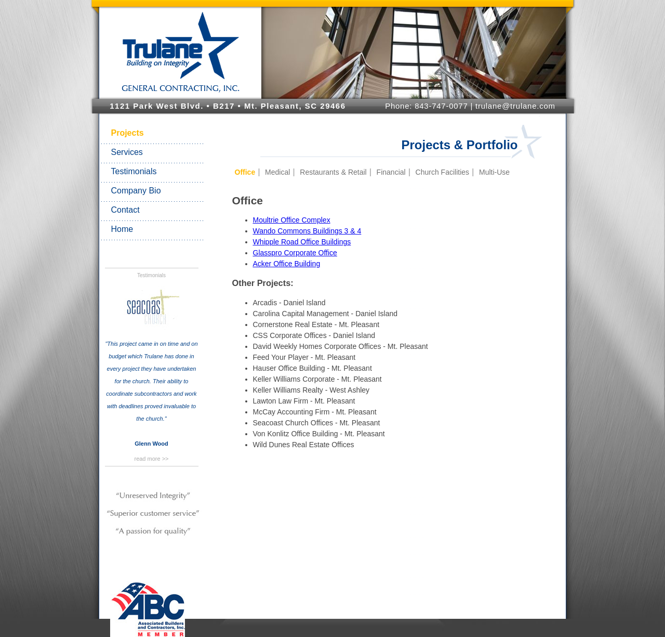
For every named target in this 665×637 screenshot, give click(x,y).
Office (245, 172)
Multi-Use (494, 172)
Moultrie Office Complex (291, 220)
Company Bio (136, 190)
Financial (391, 172)
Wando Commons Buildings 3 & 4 (307, 231)
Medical (277, 172)
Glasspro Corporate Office (295, 253)
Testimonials (134, 171)
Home (122, 229)
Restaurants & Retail (333, 172)
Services (127, 152)
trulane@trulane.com (515, 105)
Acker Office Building (287, 263)
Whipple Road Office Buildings (302, 242)
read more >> (151, 459)
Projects (127, 132)
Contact (125, 209)
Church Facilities (442, 172)
